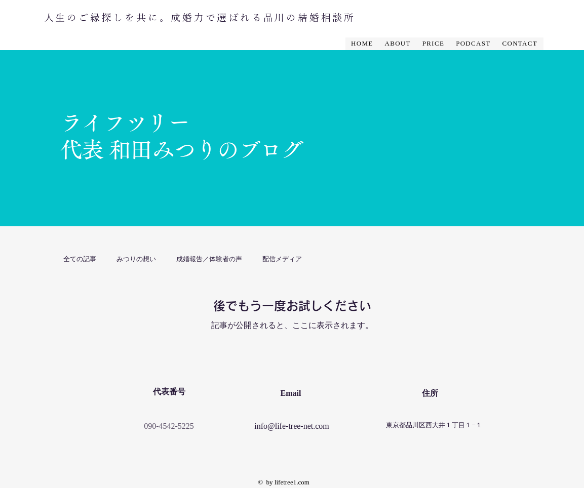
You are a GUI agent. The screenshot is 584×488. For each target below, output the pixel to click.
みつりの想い (136, 259)
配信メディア (282, 259)
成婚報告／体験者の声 (209, 259)
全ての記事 (79, 259)
